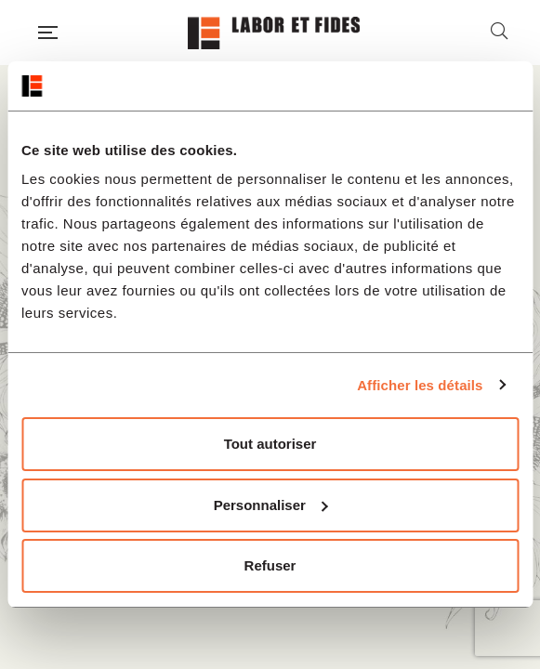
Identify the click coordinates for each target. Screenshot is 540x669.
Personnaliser (271, 505)
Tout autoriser (270, 444)
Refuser (270, 565)
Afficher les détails (419, 385)
